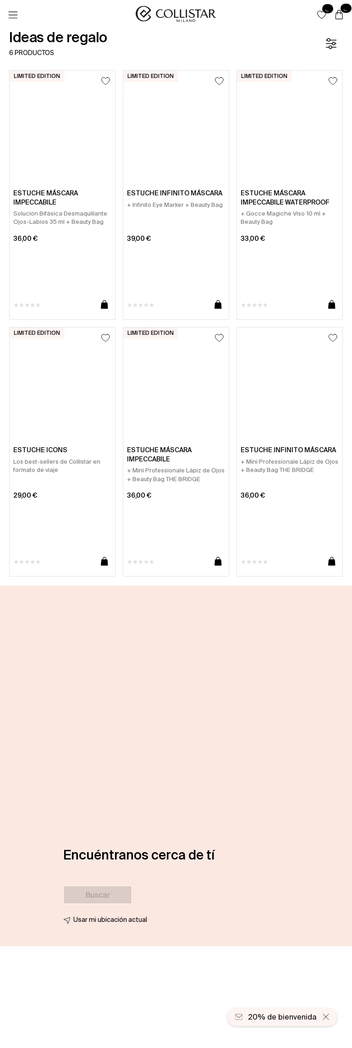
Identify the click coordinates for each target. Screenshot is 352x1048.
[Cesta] (339, 15)
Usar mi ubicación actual (110, 919)
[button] (322, 14)
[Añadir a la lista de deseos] (105, 81)
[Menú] (13, 15)
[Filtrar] (331, 43)
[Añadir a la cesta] (104, 305)
